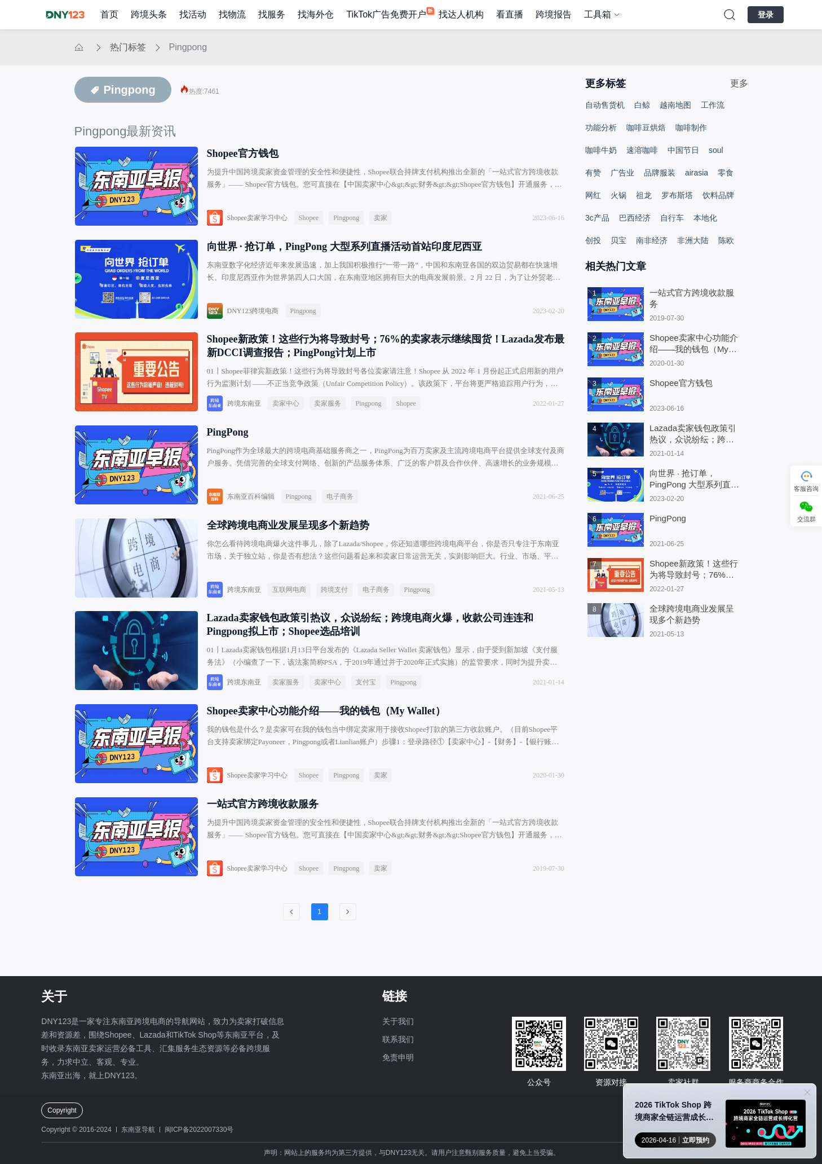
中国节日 (683, 150)
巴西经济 (635, 217)
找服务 (271, 14)
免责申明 (398, 1057)
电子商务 (339, 509)
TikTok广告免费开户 (386, 14)
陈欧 (726, 240)
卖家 (380, 218)
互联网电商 (289, 606)
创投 (593, 240)
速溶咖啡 (642, 150)
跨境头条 (149, 14)
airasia (696, 172)
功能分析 (601, 127)
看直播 (509, 14)
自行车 (672, 217)
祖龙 (644, 195)
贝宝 (618, 240)
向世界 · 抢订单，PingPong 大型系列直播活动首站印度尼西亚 (344, 250)
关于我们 (398, 1021)
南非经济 (652, 240)
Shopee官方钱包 (243, 153)
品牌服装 (659, 172)
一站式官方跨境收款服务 (263, 832)
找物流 (232, 14)
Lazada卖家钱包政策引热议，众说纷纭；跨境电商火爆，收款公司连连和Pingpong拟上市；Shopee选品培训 (370, 645)
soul (716, 150)
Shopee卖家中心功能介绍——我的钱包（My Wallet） (326, 735)
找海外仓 (316, 14)
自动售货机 (605, 104)
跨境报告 (554, 14)
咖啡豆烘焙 (646, 127)
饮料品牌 (718, 195)
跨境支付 (334, 606)
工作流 (712, 104)
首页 (109, 14)
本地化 (705, 217)
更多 (739, 83)
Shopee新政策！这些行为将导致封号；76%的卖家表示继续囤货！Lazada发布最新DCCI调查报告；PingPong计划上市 (385, 354)
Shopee (309, 218)
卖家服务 (327, 412)
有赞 (593, 172)
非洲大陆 (693, 240)
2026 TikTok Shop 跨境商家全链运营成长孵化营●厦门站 (674, 1111)
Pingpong (188, 47)
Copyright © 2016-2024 (76, 1130)
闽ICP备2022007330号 (199, 1130)
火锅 (618, 195)
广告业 (622, 172)
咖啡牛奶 (601, 150)
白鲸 (642, 104)
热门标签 (128, 47)
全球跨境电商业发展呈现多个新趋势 (288, 541)
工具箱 (597, 14)
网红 (593, 195)
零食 (725, 172)
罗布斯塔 (677, 195)
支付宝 (366, 703)
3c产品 (597, 217)
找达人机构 (461, 14)
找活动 (192, 14)
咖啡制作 (691, 127)
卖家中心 (285, 412)
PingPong (228, 444)
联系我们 (398, 1039)
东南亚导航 (138, 1130)
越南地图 (675, 104)
